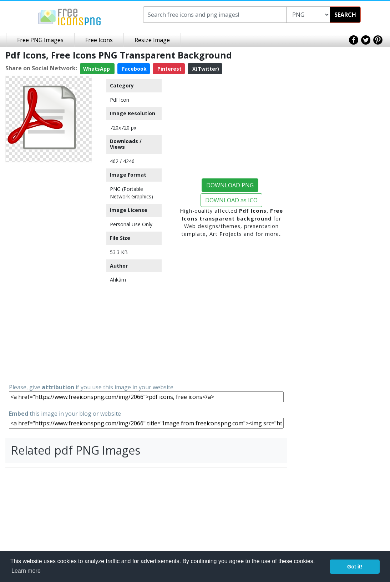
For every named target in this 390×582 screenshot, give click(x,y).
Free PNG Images (40, 40)
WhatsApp (97, 68)
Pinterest (169, 68)
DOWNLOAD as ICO (231, 200)
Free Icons (99, 40)
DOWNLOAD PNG (230, 185)
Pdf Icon (119, 99)
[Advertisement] (48, 272)
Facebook (134, 68)
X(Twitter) (205, 68)
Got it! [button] (354, 567)
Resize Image (152, 40)
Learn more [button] (26, 571)
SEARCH (345, 15)
